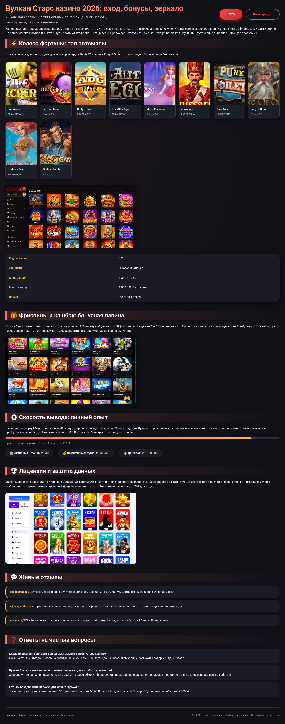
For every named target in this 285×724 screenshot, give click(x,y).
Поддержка (51, 714)
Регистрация (262, 14)
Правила (10, 714)
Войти (231, 14)
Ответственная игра (30, 714)
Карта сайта (68, 714)
